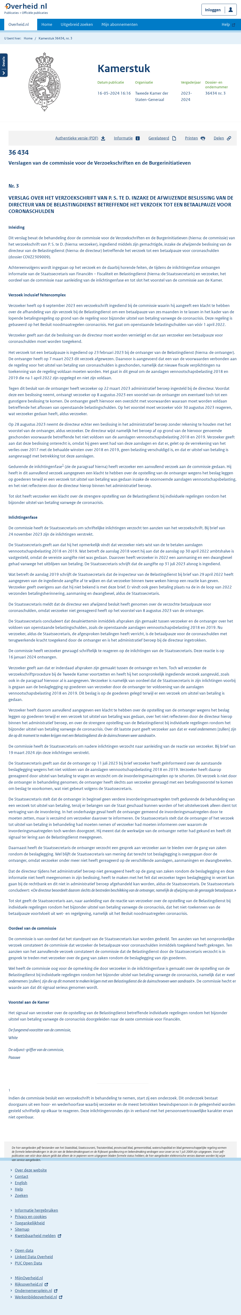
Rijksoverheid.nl (29, 1284)
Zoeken (21, 1195)
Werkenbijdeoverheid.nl (36, 1297)
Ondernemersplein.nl (33, 1290)
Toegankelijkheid (30, 1223)
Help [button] (226, 24)
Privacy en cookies (31, 1216)
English (21, 1182)
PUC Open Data (28, 1263)
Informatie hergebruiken (36, 1210)
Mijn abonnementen (119, 24)
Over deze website (31, 1170)
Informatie (127, 138)
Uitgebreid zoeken (77, 24)
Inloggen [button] (213, 9)
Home (46, 24)
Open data (24, 1250)
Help (19, 1189)
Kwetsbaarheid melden (35, 1235)
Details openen (4, 65)
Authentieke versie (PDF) (80, 139)
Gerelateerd (163, 138)
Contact (21, 1176)
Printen (195, 138)
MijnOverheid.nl (29, 1277)
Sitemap (22, 1229)
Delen (223, 138)
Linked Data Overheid (34, 1256)
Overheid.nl (18, 25)
